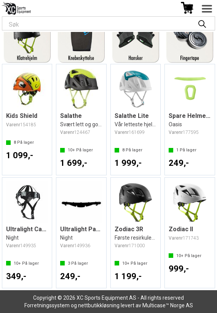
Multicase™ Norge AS (167, 305)
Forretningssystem (47, 305)
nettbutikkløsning (99, 305)
